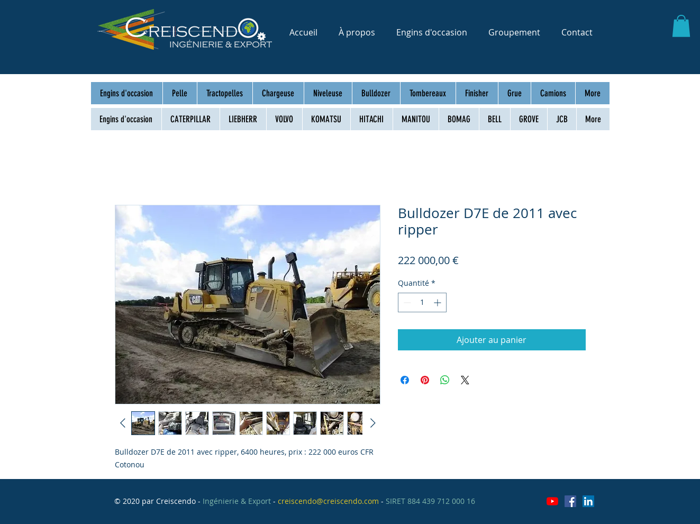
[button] (681, 26)
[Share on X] (465, 380)
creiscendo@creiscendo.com (328, 501)
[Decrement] (406, 302)
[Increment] (438, 302)
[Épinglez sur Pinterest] (425, 380)
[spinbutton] (422, 302)
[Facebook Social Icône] (570, 501)
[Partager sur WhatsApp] (445, 380)
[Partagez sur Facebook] (404, 380)
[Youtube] (552, 501)
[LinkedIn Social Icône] (588, 501)
